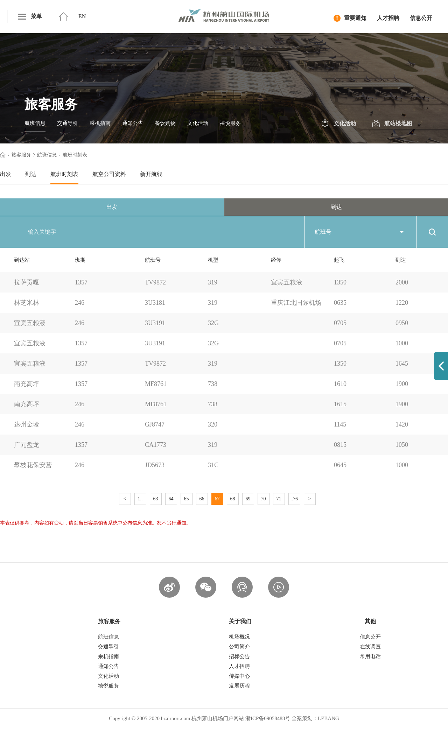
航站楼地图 (392, 123)
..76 (294, 498)
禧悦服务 (230, 123)
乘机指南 (100, 123)
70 (263, 498)
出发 (5, 174)
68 (232, 498)
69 (248, 498)
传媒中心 (239, 676)
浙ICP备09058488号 (267, 718)
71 (278, 498)
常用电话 (370, 656)
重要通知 (350, 18)
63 (155, 498)
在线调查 (370, 646)
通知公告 (132, 123)
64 (171, 498)
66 (202, 498)
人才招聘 (388, 18)
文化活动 (197, 123)
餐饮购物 (165, 123)
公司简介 (239, 646)
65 (186, 498)
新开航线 (151, 174)
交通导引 (67, 123)
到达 (30, 174)
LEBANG (328, 718)
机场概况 (239, 637)
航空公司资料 (109, 174)
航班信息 (35, 123)
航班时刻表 (64, 174)
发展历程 (239, 686)
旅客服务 (21, 154)
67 (217, 498)
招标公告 (239, 656)
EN (82, 16)
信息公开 (421, 18)
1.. (140, 498)
